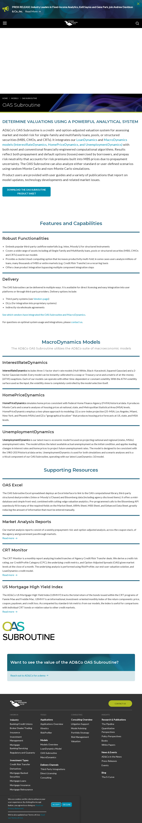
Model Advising (78, 662)
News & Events (109, 686)
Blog (104, 707)
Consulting (45, 712)
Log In (13, 735)
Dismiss (138, 4)
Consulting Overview (81, 654)
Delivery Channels (49, 699)
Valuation (76, 675)
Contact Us (120, 638)
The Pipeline (108, 658)
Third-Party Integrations (52, 703)
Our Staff (14, 756)
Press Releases (109, 695)
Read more (8, 472)
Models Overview (49, 678)
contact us (76, 256)
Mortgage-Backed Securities (19, 709)
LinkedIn (19, 781)
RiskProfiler (46, 667)
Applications (46, 654)
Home (5, 33)
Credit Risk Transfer (20, 698)
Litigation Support (80, 658)
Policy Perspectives (111, 670)
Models (14, 33)
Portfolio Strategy (80, 667)
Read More (31, 11)
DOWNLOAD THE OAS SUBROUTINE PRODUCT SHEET (26, 126)
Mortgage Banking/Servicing (19, 681)
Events (105, 699)
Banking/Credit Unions (21, 658)
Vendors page (40, 233)
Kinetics (44, 662)
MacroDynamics (48, 691)
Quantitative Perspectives (108, 664)
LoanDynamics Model (50, 683)
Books (105, 674)
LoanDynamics (86, 74)
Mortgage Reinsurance (21, 723)
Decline (67, 805)
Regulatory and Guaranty (22, 687)
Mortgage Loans (18, 715)
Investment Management (16, 673)
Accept (56, 805)
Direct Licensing (48, 707)
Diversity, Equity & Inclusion (19, 766)
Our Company (17, 752)
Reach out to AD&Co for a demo (28, 609)
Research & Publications (114, 654)
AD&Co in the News (112, 691)
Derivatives (15, 703)
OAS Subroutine (48, 687)
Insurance (15, 666)
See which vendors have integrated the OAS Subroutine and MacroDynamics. (44, 248)
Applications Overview (51, 658)
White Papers (108, 679)
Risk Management (80, 671)
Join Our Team (17, 760)
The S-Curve (108, 711)
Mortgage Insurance (20, 719)
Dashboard (15, 740)
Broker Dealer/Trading (21, 662)
